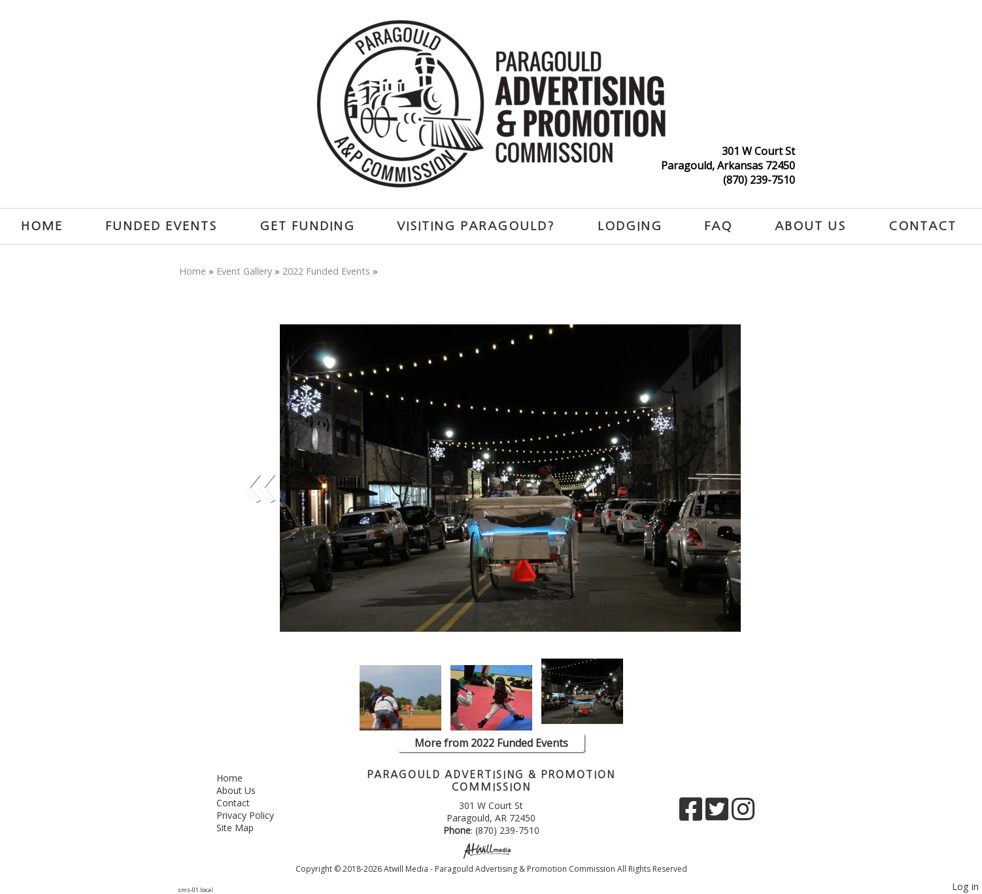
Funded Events (161, 226)
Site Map (245, 827)
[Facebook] (692, 814)
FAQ (718, 226)
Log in (965, 886)
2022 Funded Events (326, 271)
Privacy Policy (255, 815)
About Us (810, 226)
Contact (923, 226)
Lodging (630, 226)
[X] (718, 814)
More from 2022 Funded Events (491, 743)
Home (42, 226)
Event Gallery (244, 271)
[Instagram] (743, 814)
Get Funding (307, 226)
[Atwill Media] (491, 849)
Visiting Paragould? (476, 226)
